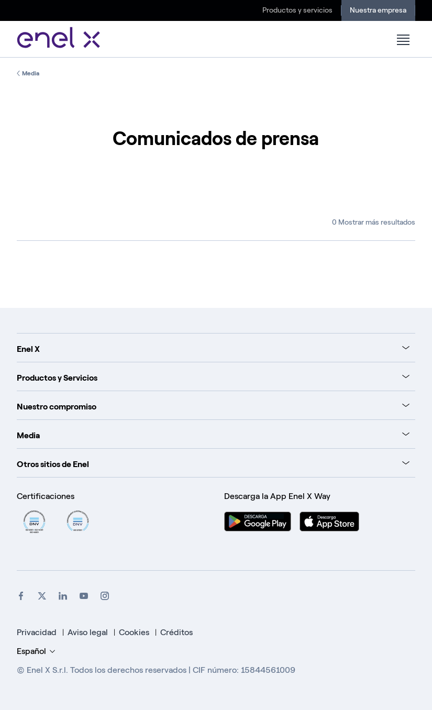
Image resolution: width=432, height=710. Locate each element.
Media (30, 73)
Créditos (176, 632)
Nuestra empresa (378, 10)
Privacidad (37, 632)
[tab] (213, 348)
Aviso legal (88, 632)
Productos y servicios (297, 10)
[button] (402, 40)
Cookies (135, 632)
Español (36, 651)
